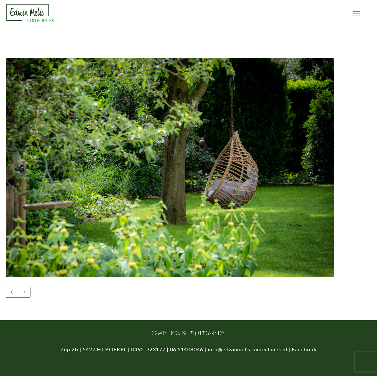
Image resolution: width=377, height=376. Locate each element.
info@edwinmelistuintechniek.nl (247, 349)
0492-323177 (148, 349)
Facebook (304, 349)
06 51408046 (186, 349)
